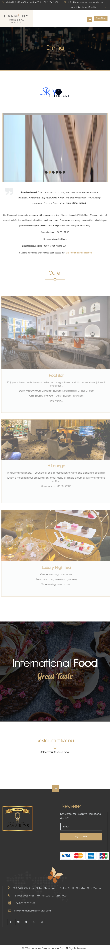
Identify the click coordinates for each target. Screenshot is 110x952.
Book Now (101, 18)
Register (82, 7)
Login (72, 7)
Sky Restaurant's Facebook (79, 253)
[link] (81, 846)
